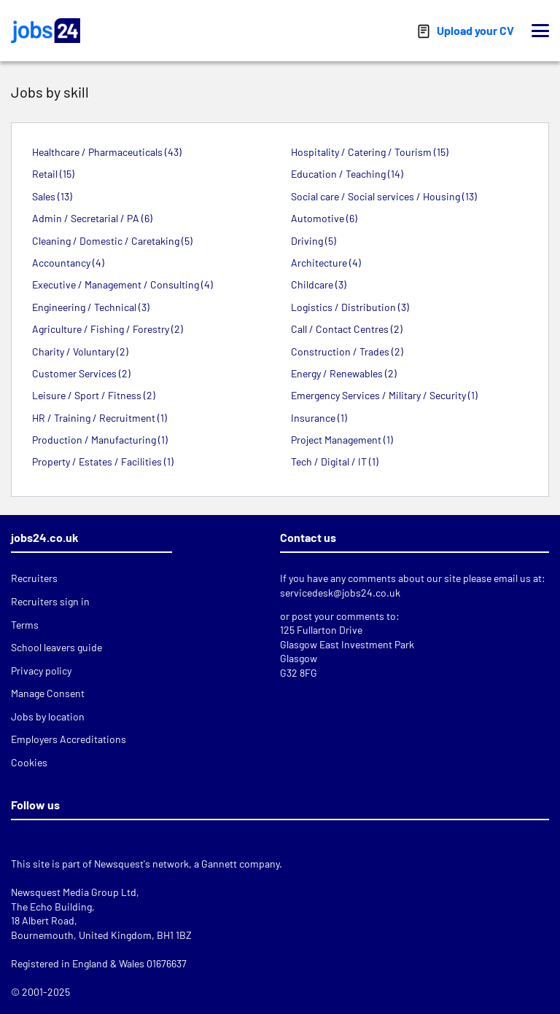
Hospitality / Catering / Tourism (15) (369, 152)
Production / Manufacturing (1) (100, 439)
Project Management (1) (342, 439)
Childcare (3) (318, 284)
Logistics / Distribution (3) (350, 307)
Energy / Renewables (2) (344, 373)
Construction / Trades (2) (347, 351)
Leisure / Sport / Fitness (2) (93, 395)
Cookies (29, 762)
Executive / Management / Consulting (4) (122, 284)
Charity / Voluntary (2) (80, 351)
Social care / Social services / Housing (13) (384, 196)
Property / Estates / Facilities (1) (103, 461)
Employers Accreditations (68, 739)
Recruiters (34, 578)
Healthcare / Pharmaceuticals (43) (107, 152)
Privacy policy (41, 670)
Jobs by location (48, 716)
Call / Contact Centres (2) (346, 329)
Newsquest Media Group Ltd (73, 892)
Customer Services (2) (81, 373)
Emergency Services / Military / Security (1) (384, 395)
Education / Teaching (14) (347, 174)
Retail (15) (53, 174)
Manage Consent (48, 693)
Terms (25, 624)
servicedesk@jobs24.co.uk (340, 592)
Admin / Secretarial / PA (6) (92, 218)
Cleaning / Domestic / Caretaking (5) (112, 241)
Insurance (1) (319, 418)
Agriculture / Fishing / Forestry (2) (107, 329)
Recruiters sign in (50, 601)
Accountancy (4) (68, 262)
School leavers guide (56, 647)
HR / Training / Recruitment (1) (99, 418)
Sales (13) (52, 196)
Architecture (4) (326, 262)
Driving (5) (313, 241)
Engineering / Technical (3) (90, 307)
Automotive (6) (324, 218)
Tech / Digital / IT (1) (334, 461)
